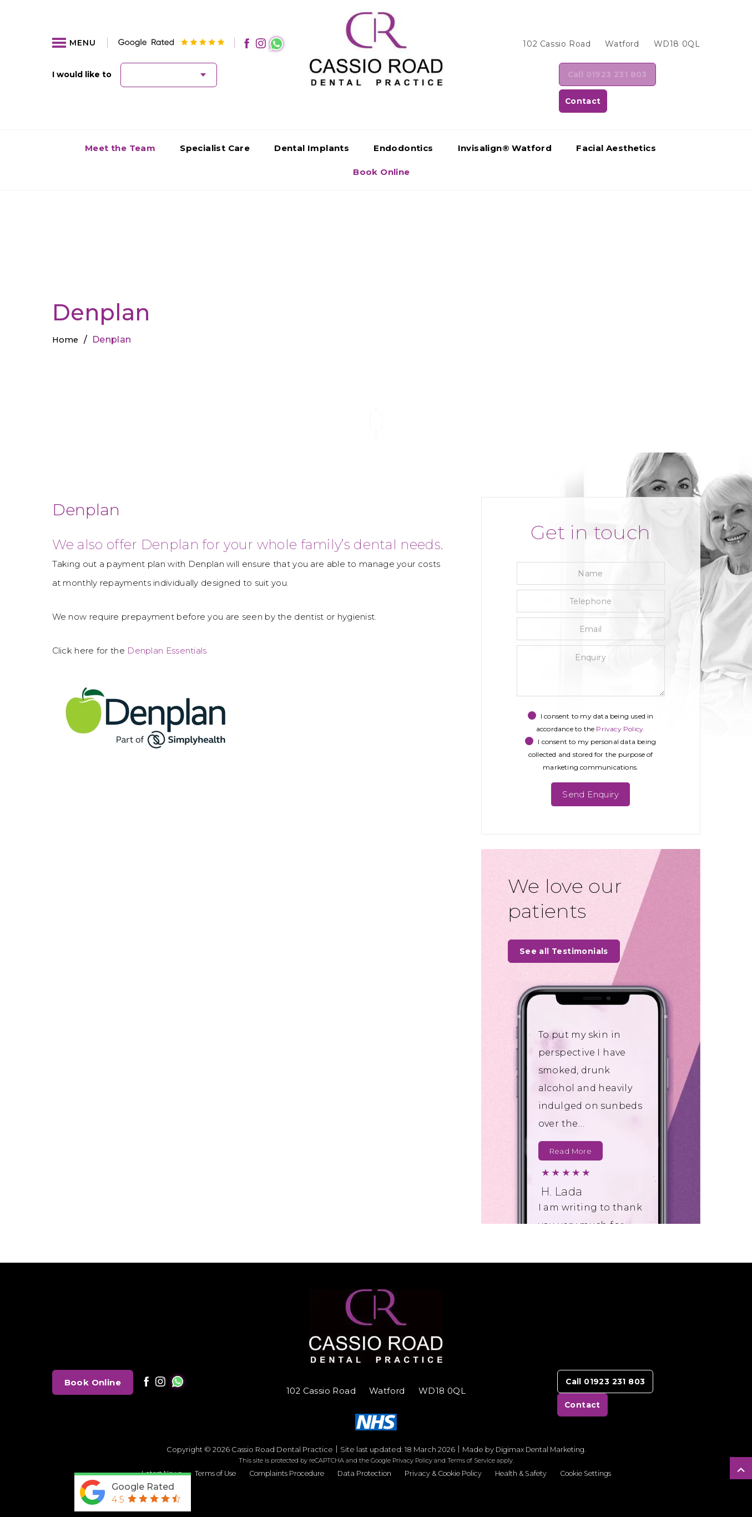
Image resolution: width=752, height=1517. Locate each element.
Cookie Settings (599, 1449)
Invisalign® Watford (505, 123)
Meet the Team (120, 123)
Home (66, 314)
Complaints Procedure (279, 1449)
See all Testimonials (566, 927)
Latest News (145, 1449)
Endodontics (403, 123)
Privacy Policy (412, 1437)
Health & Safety (530, 1449)
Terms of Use (202, 1449)
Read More (570, 1127)
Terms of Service (471, 1437)
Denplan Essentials (166, 625)
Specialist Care (215, 123)
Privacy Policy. (620, 704)
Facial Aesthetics (616, 123)
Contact (671, 75)
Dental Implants (311, 123)
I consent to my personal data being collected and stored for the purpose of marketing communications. (590, 729)
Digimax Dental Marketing (540, 1425)
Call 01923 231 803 (577, 75)
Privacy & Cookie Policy (447, 1449)
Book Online (381, 147)
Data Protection (363, 1449)
